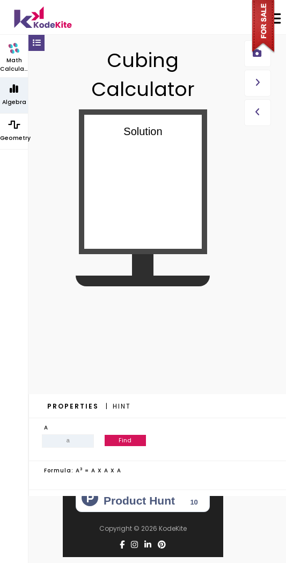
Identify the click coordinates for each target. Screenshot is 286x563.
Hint (122, 406)
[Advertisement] (143, 365)
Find (125, 440)
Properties (74, 406)
